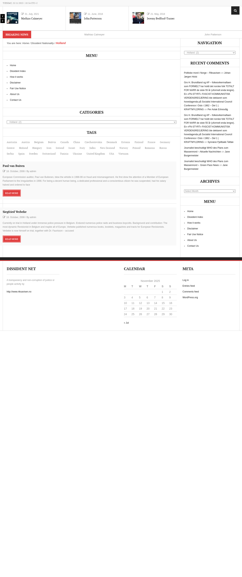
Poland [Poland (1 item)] (136, 148)
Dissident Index (18, 71)
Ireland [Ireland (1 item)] (60, 148)
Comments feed (191, 291)
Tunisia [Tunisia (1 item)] (64, 153)
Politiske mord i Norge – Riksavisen (202, 73)
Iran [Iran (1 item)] (49, 148)
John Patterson (93, 18)
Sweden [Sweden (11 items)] (33, 153)
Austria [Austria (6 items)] (26, 142)
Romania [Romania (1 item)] (150, 148)
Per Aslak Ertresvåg (218, 109)
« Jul (126, 322)
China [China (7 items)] (76, 142)
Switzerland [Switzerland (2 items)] (49, 153)
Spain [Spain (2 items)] (21, 153)
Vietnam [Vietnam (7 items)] (123, 153)
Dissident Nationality (42, 43)
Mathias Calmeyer (31, 18)
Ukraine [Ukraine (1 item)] (77, 153)
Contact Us (15, 100)
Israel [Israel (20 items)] (71, 148)
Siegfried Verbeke (15, 212)
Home (13, 65)
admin (33, 171)
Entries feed (189, 286)
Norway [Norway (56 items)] (123, 148)
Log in (186, 280)
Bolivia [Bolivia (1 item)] (52, 142)
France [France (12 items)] (151, 142)
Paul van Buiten (14, 166)
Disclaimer (15, 82)
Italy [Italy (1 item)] (82, 148)
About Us (14, 94)
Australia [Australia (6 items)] (12, 142)
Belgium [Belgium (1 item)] (38, 142)
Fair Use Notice (18, 88)
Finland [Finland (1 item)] (139, 142)
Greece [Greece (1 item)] (11, 148)
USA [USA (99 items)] (111, 153)
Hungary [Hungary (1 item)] (37, 148)
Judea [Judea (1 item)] (92, 148)
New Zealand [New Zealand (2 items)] (107, 148)
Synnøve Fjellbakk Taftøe (221, 142)
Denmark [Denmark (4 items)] (112, 142)
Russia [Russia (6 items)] (163, 148)
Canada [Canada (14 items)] (64, 142)
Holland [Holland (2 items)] (23, 148)
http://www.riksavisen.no (19, 291)
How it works (16, 77)
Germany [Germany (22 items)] (165, 142)
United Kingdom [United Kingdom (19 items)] (96, 153)
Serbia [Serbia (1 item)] (10, 153)
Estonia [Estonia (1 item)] (125, 142)
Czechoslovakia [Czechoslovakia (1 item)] (93, 142)
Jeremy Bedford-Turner (160, 18)
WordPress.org (190, 297)
